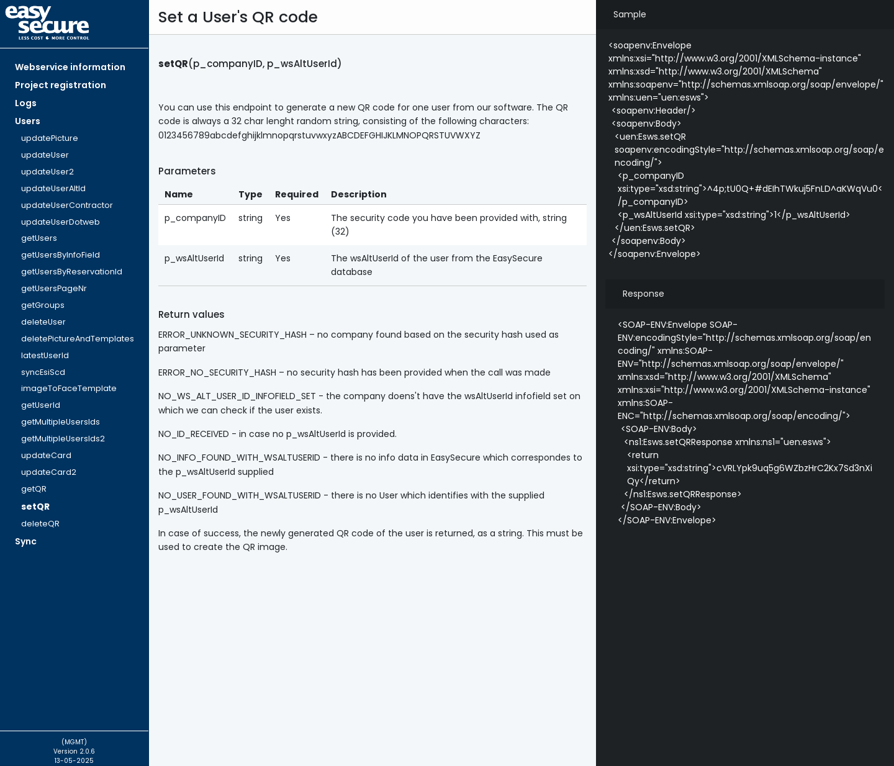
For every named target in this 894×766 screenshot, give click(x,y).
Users (27, 121)
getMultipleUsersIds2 (63, 438)
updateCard (46, 455)
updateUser (45, 155)
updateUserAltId (53, 188)
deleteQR (40, 523)
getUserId (40, 405)
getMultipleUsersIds (60, 422)
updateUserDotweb (60, 222)
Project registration (60, 85)
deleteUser (43, 322)
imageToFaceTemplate (69, 388)
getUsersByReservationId (71, 271)
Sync (26, 541)
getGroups (43, 305)
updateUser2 (47, 171)
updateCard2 (48, 472)
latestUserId (45, 355)
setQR (35, 506)
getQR (34, 489)
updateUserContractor (67, 205)
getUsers (39, 238)
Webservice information (70, 67)
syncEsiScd (43, 372)
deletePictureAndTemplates (77, 338)
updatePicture (49, 138)
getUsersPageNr (54, 288)
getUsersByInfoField (60, 255)
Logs (26, 103)
